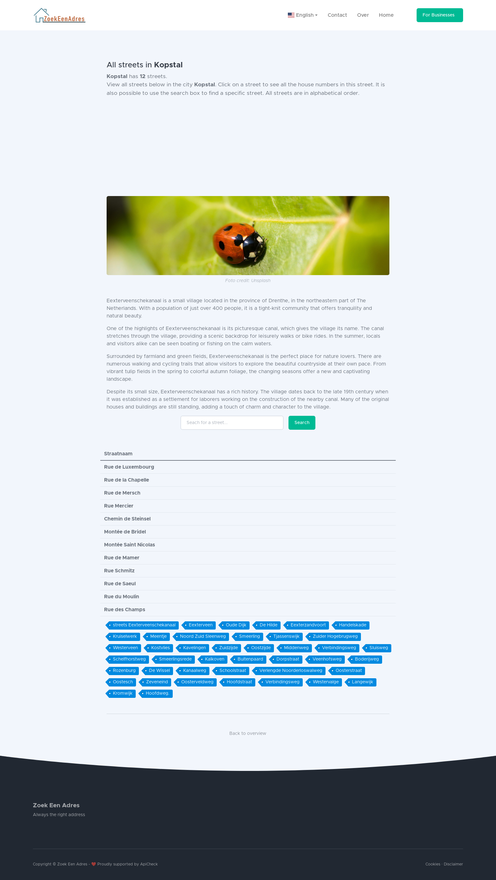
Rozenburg (124, 670)
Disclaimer (453, 864)
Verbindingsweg (339, 648)
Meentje (158, 636)
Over (363, 15)
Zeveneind (157, 682)
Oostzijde (261, 648)
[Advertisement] (248, 146)
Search (301, 423)
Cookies (432, 864)
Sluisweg (378, 648)
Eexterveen (201, 625)
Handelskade (352, 625)
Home (386, 15)
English (301, 15)
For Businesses (439, 15)
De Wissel (159, 670)
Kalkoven (214, 659)
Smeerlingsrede (175, 659)
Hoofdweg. (158, 693)
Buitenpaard (250, 659)
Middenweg (296, 648)
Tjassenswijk (286, 636)
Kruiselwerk (125, 636)
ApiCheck (149, 864)
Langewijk (362, 682)
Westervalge (326, 682)
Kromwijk (123, 693)
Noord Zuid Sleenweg (203, 636)
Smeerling (249, 636)
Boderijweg (367, 659)
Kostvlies (160, 648)
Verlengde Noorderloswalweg (290, 670)
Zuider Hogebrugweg (335, 636)
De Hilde (268, 625)
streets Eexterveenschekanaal (144, 625)
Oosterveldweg (197, 682)
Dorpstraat (287, 659)
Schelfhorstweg (129, 659)
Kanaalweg (194, 670)
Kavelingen (194, 648)
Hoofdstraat (239, 682)
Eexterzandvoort (308, 625)
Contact (337, 15)
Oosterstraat (349, 670)
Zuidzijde (228, 648)
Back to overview (247, 733)
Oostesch (123, 682)
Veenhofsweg (327, 659)
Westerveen (125, 648)
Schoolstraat (233, 670)
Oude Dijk (236, 625)
